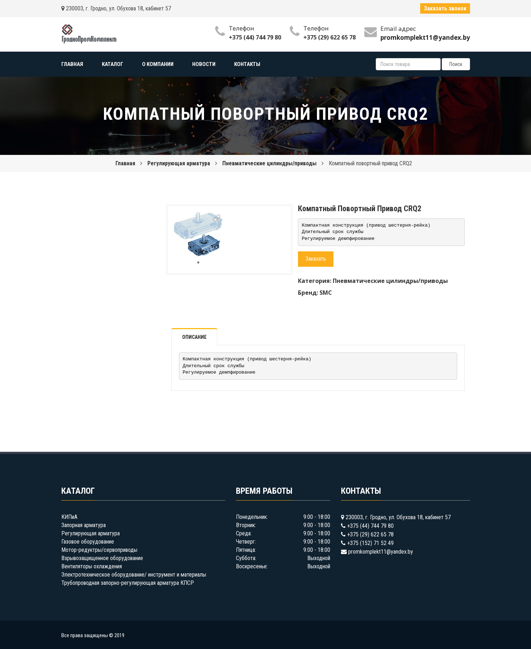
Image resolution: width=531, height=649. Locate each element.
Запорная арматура (83, 525)
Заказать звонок (445, 8)
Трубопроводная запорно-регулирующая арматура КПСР (127, 582)
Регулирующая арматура (178, 163)
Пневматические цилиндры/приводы (269, 163)
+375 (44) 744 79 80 (255, 37)
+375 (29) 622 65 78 (329, 37)
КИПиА (69, 516)
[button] (217, 218)
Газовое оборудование (87, 541)
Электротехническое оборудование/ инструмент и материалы (133, 574)
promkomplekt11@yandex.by (380, 551)
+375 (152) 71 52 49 (370, 543)
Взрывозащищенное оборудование (102, 558)
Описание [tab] (194, 337)
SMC (325, 293)
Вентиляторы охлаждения (91, 566)
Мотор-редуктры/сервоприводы (99, 549)
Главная (125, 163)
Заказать (315, 258)
